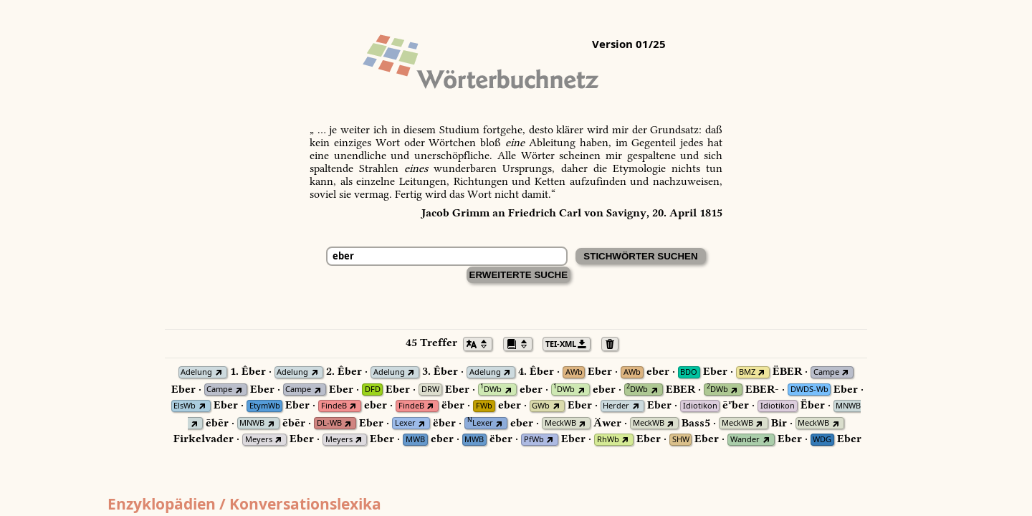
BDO (688, 372)
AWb (574, 372)
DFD (373, 389)
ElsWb (184, 406)
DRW (430, 389)
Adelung (196, 372)
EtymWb (264, 406)
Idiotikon (700, 406)
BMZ (747, 372)
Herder (616, 406)
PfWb (534, 439)
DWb (491, 389)
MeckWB (560, 423)
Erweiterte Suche (518, 274)
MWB (415, 439)
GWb (541, 406)
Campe (826, 372)
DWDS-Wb (809, 389)
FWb (484, 406)
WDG (822, 439)
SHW (680, 439)
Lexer (405, 423)
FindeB (334, 406)
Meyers (258, 439)
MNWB (848, 406)
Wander (745, 439)
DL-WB (329, 423)
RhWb (608, 439)
